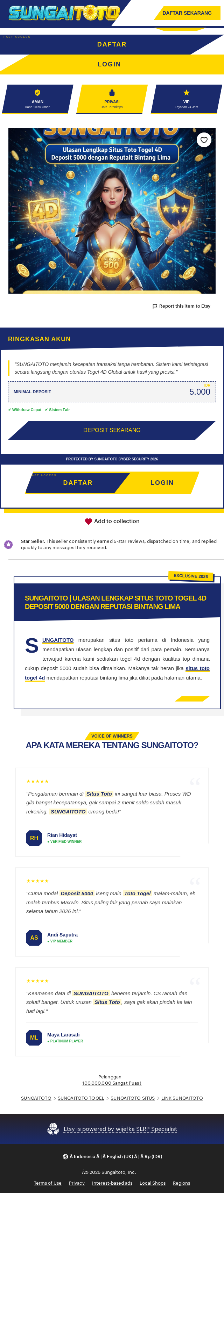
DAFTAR (112, 44)
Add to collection (112, 521)
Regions (181, 1183)
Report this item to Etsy (181, 306)
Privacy (77, 1183)
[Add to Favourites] (204, 139)
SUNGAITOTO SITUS (133, 1098)
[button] (112, 1156)
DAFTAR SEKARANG (187, 13)
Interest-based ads (112, 1183)
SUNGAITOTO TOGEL (81, 1098)
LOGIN (162, 482)
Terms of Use (48, 1183)
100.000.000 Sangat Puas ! (111, 1083)
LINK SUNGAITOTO (182, 1098)
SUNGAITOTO (36, 1098)
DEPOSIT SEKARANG (111, 430)
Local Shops (153, 1183)
